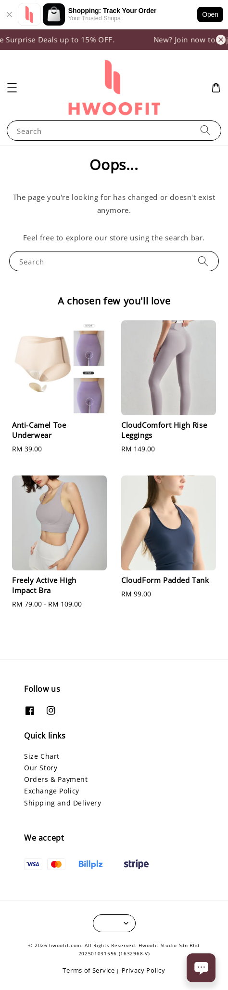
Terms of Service (88, 970)
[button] (12, 87)
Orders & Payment (56, 779)
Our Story (40, 767)
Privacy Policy (143, 970)
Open (210, 14)
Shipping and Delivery (62, 802)
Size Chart (42, 756)
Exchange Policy (51, 790)
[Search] (205, 130)
